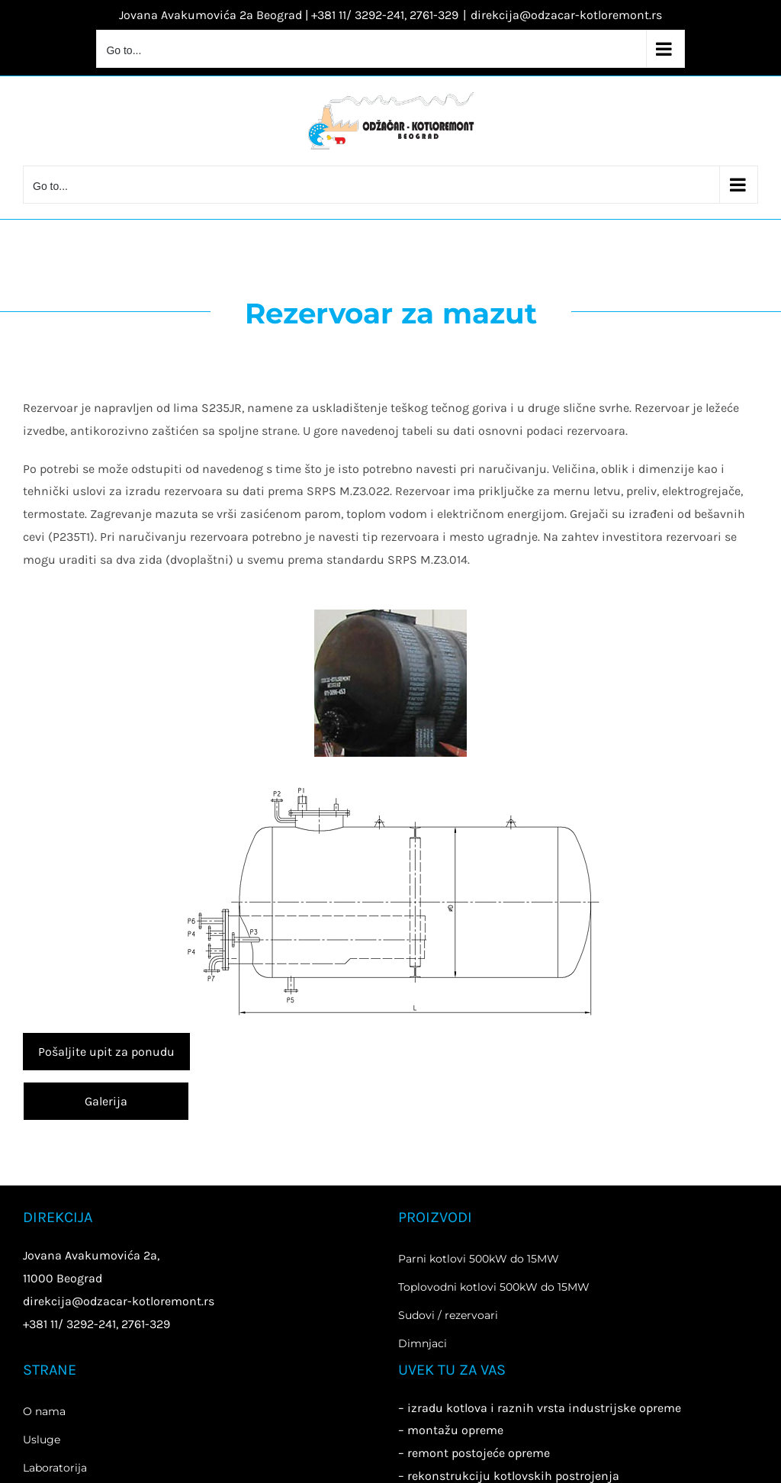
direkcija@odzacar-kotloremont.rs (566, 15)
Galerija (106, 1101)
